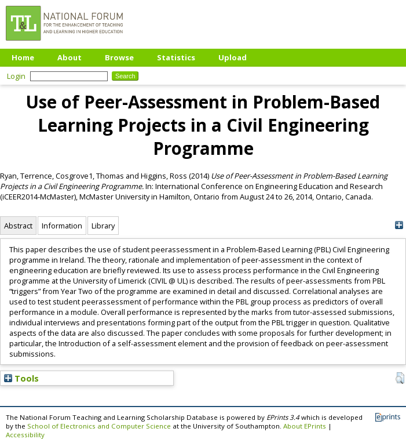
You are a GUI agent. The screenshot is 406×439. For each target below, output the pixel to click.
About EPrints (304, 426)
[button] (400, 378)
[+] (398, 225)
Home (23, 57)
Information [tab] (62, 225)
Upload (232, 57)
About (69, 57)
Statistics (176, 57)
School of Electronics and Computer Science (99, 426)
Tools (21, 378)
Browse (119, 57)
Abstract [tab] (18, 225)
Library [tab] (103, 225)
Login (16, 76)
